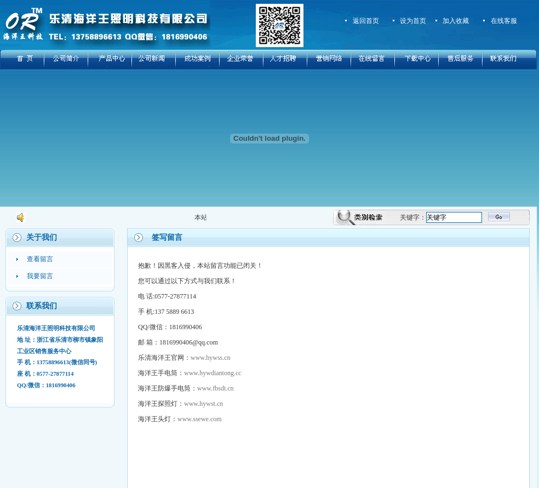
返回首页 (366, 21)
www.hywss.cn (211, 357)
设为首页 (413, 21)
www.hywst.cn (203, 403)
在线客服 (504, 21)
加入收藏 (456, 21)
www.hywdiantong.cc (213, 373)
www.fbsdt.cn (215, 388)
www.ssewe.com (199, 419)
